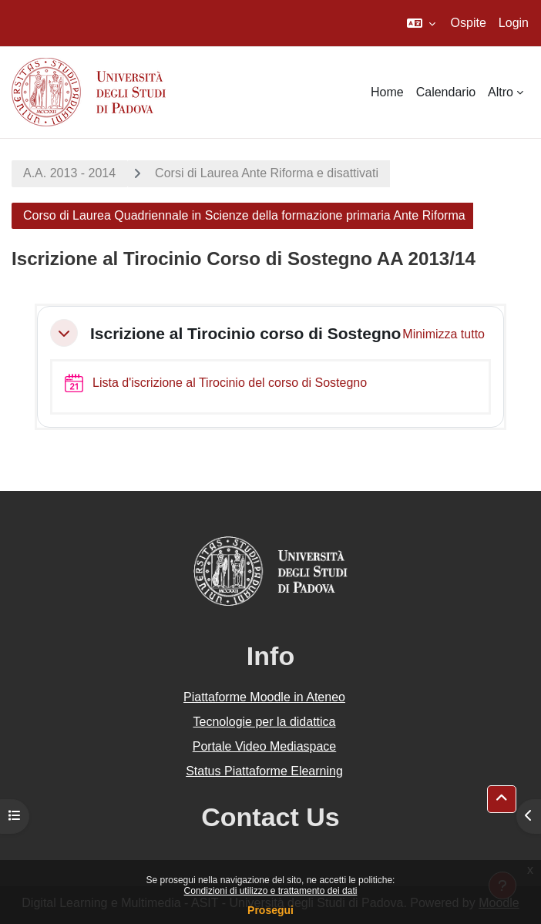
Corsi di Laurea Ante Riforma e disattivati (266, 173)
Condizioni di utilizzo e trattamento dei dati (271, 890)
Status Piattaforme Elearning (264, 771)
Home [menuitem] (387, 92)
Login (514, 22)
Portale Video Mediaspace (265, 746)
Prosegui (270, 910)
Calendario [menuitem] (445, 92)
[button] (421, 23)
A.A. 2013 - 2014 (69, 173)
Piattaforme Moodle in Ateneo (264, 697)
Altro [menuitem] (500, 92)
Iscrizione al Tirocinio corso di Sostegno (245, 333)
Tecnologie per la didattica (264, 721)
